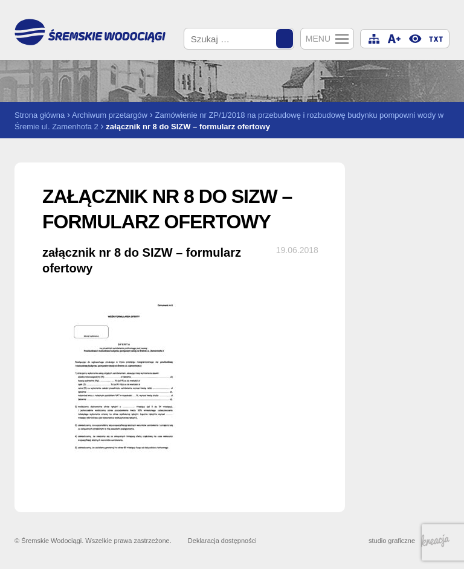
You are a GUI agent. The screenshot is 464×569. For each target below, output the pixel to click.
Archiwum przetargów (109, 115)
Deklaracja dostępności (222, 540)
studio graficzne (409, 540)
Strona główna (39, 115)
